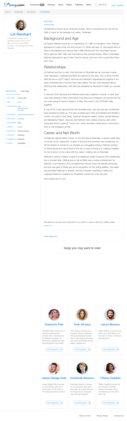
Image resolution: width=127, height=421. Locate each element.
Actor (19, 106)
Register (120, 5)
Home (7, 12)
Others (88, 5)
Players (69, 5)
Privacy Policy (102, 416)
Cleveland (20, 119)
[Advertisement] (20, 72)
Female (19, 127)
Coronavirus (37, 5)
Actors (60, 5)
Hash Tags (25, 91)
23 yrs (19, 102)
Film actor (20, 110)
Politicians (79, 5)
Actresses (51, 5)
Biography (18, 12)
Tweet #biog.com (50, 236)
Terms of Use (84, 416)
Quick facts (11, 91)
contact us (48, 226)
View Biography (53, 349)
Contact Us (119, 416)
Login (113, 5)
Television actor (22, 108)
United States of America (25, 115)
